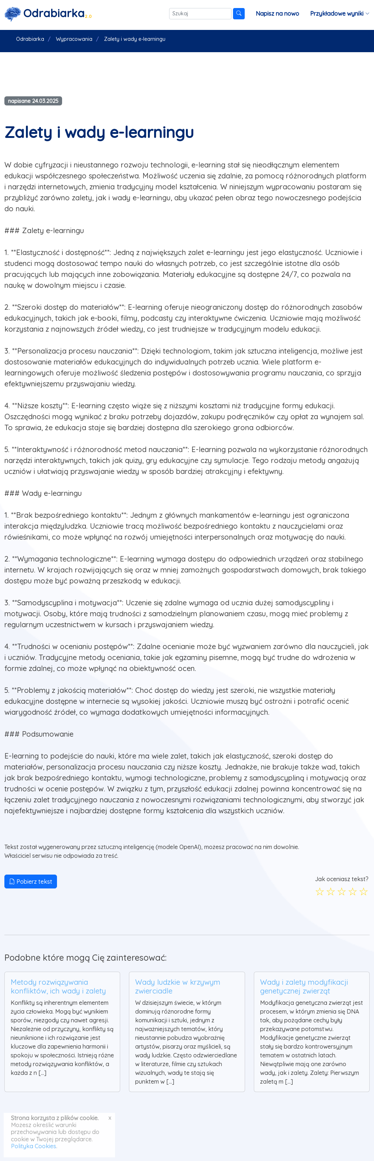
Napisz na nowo (277, 13)
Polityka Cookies (33, 1146)
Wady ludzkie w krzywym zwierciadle (177, 986)
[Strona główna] (48, 14)
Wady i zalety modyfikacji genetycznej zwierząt (304, 986)
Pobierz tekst (30, 881)
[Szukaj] (200, 13)
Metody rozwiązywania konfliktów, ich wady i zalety (58, 986)
